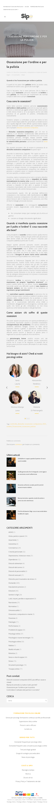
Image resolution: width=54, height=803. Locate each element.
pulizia (33, 426)
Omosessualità (14, 610)
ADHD (11, 532)
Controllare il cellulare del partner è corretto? (23, 690)
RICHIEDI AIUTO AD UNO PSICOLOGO (13, 6)
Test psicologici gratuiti (28, 750)
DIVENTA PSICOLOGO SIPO (10, 9)
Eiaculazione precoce (16, 587)
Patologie (12, 622)
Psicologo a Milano (21, 802)
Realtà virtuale (14, 649)
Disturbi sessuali (15, 575)
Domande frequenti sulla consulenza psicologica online (28, 746)
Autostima (12, 544)
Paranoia (12, 618)
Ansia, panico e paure (16, 536)
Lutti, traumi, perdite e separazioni (21, 599)
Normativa (12, 606)
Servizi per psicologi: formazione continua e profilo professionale (28, 718)
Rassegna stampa (28, 770)
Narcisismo (13, 602)
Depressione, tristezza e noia (19, 556)
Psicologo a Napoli (31, 802)
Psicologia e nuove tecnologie (19, 638)
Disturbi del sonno (15, 567)
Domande (12, 583)
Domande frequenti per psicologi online (28, 742)
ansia (45, 141)
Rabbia (11, 645)
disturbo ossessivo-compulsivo (27, 128)
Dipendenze (13, 559)
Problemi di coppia (15, 630)
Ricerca (28, 774)
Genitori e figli (14, 595)
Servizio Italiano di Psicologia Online (23, 798)
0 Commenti (16, 75)
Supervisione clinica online (28, 721)
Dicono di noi (28, 778)
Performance (13, 626)
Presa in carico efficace (28, 725)
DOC (44, 424)
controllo (13, 424)
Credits (40, 798)
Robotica (12, 653)
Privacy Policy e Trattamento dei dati (28, 781)
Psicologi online (14, 634)
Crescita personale (15, 552)
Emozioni (12, 591)
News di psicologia (28, 757)
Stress (11, 661)
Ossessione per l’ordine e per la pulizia (21, 687)
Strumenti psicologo (16, 665)
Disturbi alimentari (15, 563)
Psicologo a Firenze (42, 802)
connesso (18, 444)
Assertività (12, 540)
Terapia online (14, 669)
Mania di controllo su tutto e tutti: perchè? (22, 685)
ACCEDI (27, 6)
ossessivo (26, 426)
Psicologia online (15, 642)
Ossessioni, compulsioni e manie (30, 72)
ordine (9, 426)
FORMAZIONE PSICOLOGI (37, 6)
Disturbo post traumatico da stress (21, 579)
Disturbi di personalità (17, 571)
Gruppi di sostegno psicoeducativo (28, 753)
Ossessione (16, 426)
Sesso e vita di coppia (16, 657)
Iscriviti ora (28, 729)
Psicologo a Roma (11, 802)
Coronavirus (13, 548)
